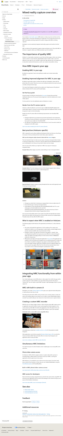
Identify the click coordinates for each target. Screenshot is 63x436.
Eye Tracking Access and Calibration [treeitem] (11, 52)
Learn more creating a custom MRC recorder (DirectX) (34, 340)
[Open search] (57, 2)
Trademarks (51, 430)
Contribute (22, 430)
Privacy (27, 430)
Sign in (60, 1)
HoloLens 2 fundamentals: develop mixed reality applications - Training (36, 414)
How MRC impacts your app (28, 22)
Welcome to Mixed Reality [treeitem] (7, 14)
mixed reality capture (33, 37)
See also (25, 25)
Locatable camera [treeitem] (8, 39)
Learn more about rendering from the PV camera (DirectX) (34, 126)
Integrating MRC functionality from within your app (33, 23)
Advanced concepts (35, 9)
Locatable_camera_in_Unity (41, 330)
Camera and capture (44, 9)
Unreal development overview (31, 392)
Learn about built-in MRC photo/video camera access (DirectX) (35, 370)
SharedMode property (27, 363)
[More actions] (60, 9)
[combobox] (10, 12)
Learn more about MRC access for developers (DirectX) (34, 382)
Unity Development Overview (31, 391)
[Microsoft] (2, 1)
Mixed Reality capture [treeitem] (9, 41)
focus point (44, 95)
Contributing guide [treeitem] (6, 58)
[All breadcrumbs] (23, 9)
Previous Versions (11, 430)
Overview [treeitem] (6, 36)
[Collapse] (18, 9)
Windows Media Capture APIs (47, 334)
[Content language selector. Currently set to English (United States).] (7, 427)
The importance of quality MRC (29, 20)
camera (50, 137)
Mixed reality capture (29, 389)
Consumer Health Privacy (35, 430)
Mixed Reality (28, 9)
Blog (17, 430)
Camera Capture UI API (37, 290)
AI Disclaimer (3, 430)
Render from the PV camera (31, 31)
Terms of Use (45, 430)
